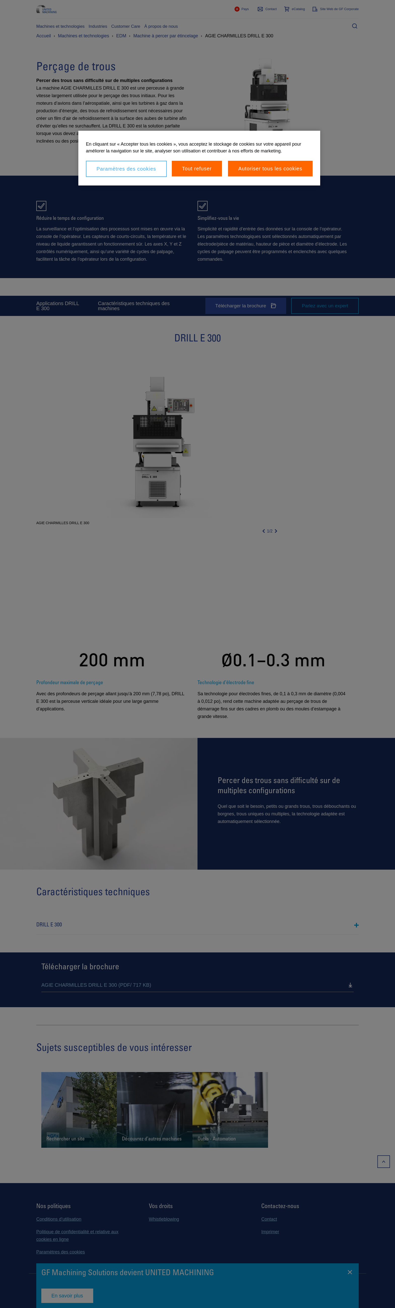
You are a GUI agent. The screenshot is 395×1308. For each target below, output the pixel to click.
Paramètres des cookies (126, 169)
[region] (199, 158)
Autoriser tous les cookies (270, 168)
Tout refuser (197, 168)
